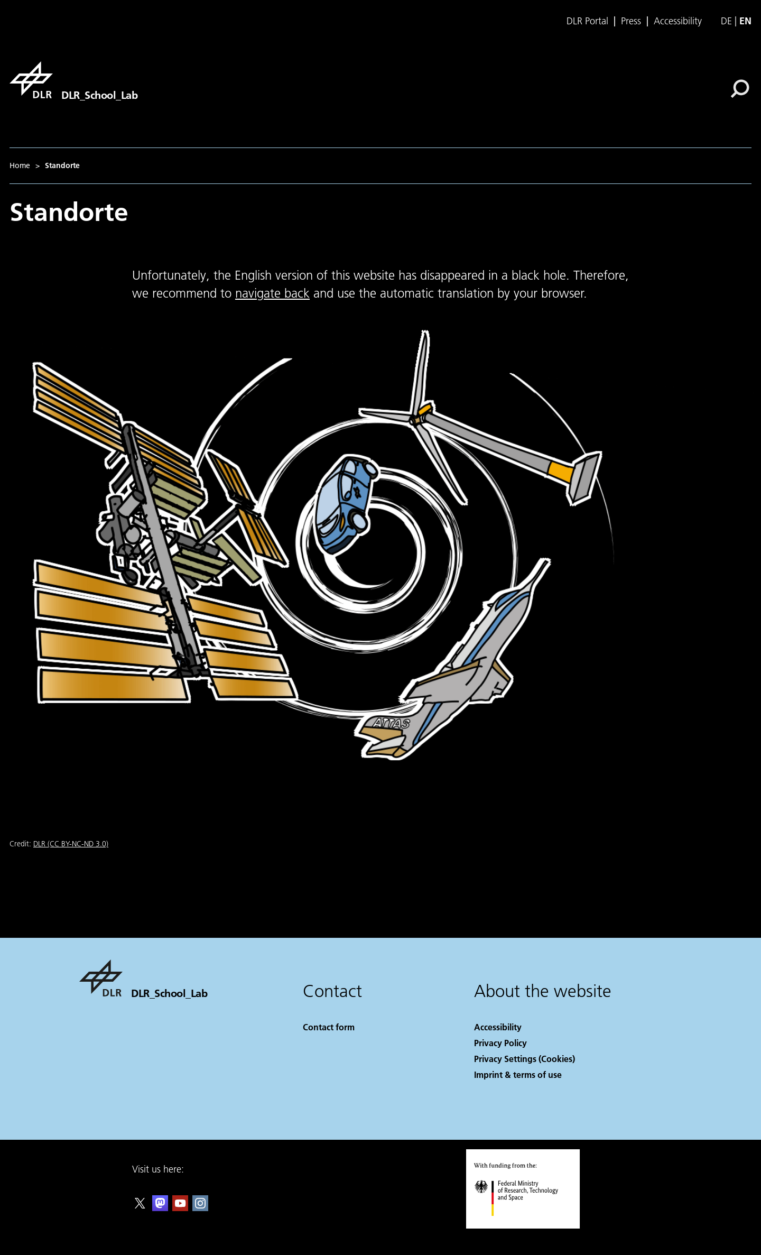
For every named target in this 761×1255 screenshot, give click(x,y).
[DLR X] (140, 1208)
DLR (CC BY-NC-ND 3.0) (70, 843)
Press (631, 21)
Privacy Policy (500, 1042)
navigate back (272, 293)
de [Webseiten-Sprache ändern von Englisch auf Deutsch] (726, 21)
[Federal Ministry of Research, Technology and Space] (525, 1225)
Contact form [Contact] (329, 1026)
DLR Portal (587, 21)
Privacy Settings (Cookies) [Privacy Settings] (524, 1058)
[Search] (739, 88)
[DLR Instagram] (200, 1208)
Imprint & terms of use (518, 1074)
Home (20, 165)
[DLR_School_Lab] (73, 79)
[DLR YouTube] (180, 1208)
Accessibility (678, 21)
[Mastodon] (160, 1208)
